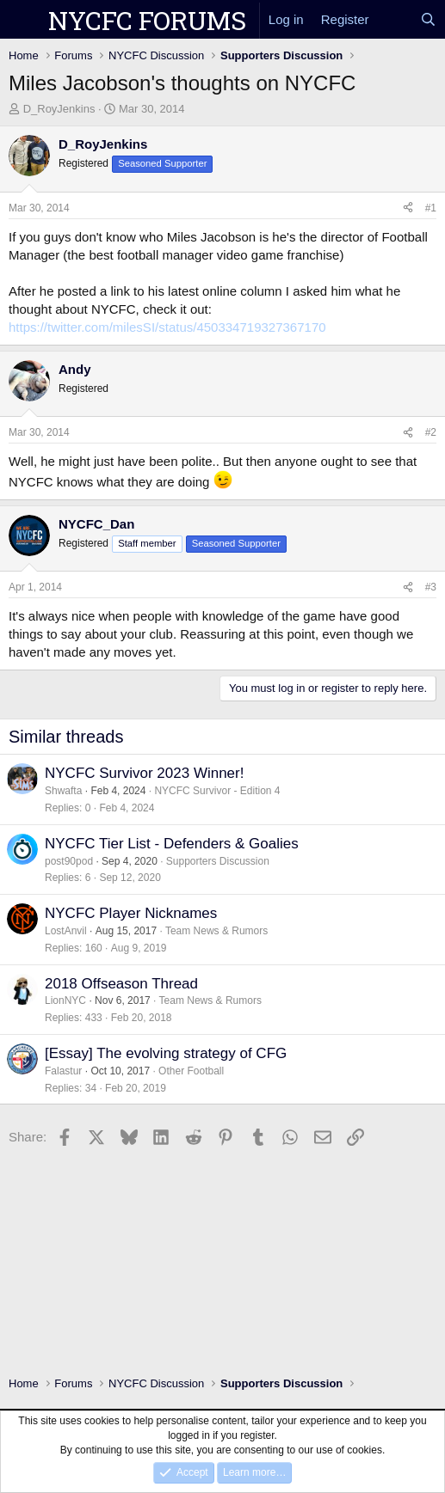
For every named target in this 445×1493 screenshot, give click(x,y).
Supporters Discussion (217, 861)
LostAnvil (66, 931)
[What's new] (394, 19)
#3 (430, 587)
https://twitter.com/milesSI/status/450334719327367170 (167, 327)
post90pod (69, 861)
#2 (430, 432)
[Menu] (23, 20)
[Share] (408, 208)
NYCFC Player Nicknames (131, 913)
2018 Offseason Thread (121, 984)
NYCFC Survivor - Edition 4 (217, 791)
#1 (430, 208)
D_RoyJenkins (59, 108)
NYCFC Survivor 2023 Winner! (144, 773)
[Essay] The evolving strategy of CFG (166, 1053)
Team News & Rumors (216, 931)
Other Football (191, 1071)
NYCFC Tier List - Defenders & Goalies (172, 843)
